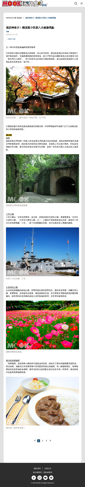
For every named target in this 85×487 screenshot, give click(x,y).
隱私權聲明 (48, 472)
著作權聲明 (37, 472)
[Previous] (34, 440)
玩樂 (7, 31)
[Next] (50, 440)
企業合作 (47, 468)
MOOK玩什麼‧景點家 (14, 18)
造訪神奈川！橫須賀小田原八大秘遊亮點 (40, 18)
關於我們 (37, 468)
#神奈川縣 (11, 39)
